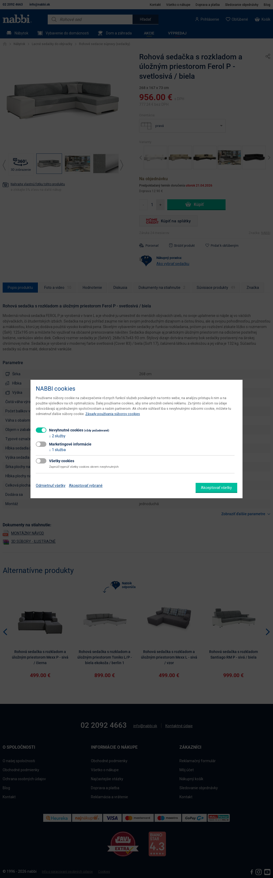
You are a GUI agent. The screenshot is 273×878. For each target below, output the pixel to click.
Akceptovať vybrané (86, 485)
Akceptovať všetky (216, 488)
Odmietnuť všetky (50, 485)
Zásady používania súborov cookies (112, 414)
